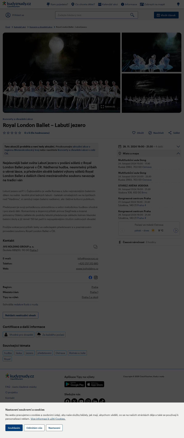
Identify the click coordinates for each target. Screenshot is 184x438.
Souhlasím (14, 427)
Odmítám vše (34, 427)
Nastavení (54, 427)
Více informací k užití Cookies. (48, 418)
